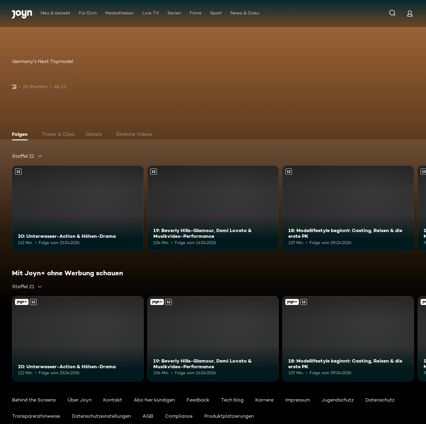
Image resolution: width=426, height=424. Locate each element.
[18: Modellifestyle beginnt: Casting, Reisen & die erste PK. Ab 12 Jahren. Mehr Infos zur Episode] (348, 208)
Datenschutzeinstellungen (101, 416)
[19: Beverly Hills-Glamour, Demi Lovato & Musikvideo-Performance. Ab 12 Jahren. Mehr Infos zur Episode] (213, 208)
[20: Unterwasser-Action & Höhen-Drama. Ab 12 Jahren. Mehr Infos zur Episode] (78, 208)
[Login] (409, 13)
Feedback (198, 400)
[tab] (21, 135)
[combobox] (27, 156)
